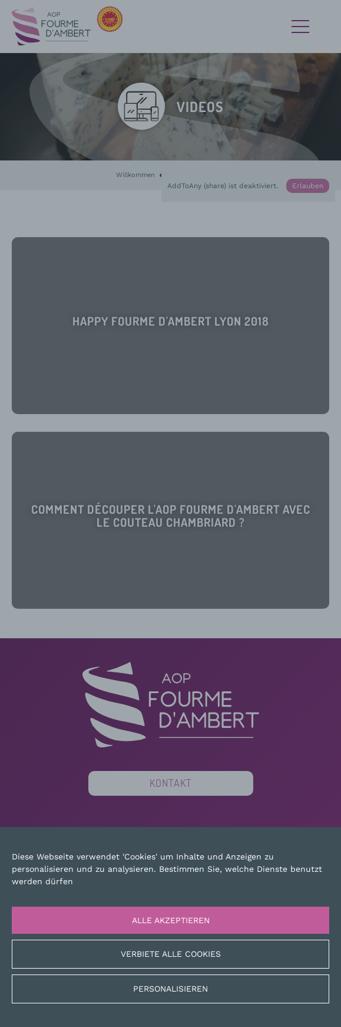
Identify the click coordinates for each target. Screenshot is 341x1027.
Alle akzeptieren (171, 920)
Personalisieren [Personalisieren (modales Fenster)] (170, 988)
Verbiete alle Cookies (171, 954)
